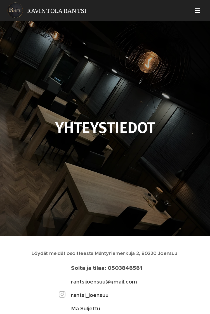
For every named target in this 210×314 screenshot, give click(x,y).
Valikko (197, 10)
